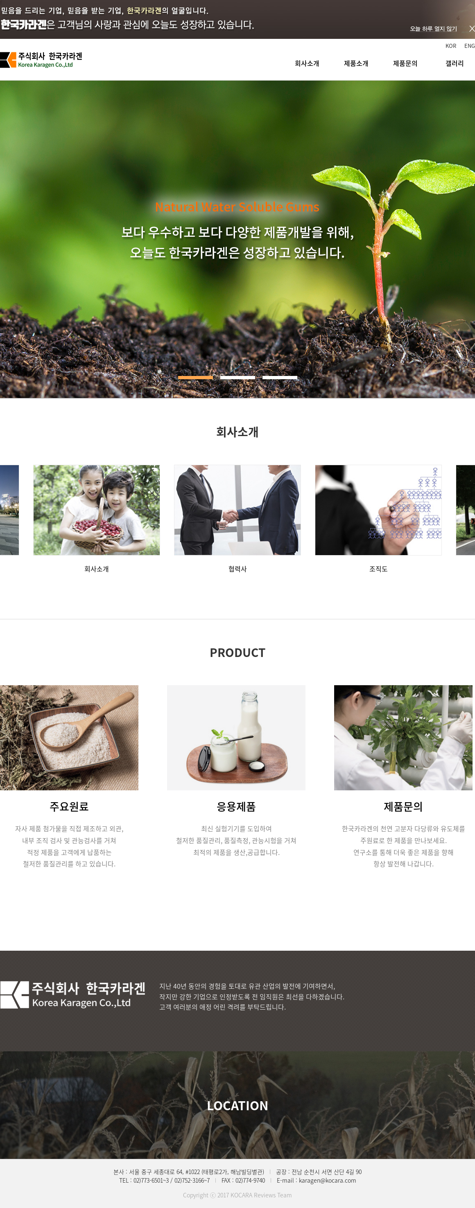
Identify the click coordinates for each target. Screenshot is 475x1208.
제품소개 (356, 63)
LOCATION (237, 1105)
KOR (451, 45)
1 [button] (195, 377)
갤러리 (455, 63)
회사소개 (307, 63)
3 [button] (279, 377)
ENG (469, 45)
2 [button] (237, 377)
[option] (96, 519)
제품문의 (405, 63)
